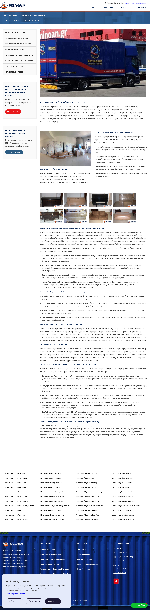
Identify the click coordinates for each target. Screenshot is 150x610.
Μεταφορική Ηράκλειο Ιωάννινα (87, 519)
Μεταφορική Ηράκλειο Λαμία (86, 487)
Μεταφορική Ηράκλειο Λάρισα (86, 478)
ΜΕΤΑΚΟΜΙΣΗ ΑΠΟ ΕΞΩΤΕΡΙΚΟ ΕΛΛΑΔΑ (19, 61)
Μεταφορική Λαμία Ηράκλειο (122, 487)
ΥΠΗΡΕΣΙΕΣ (126, 8)
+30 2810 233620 (119, 560)
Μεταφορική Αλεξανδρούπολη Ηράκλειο (126, 506)
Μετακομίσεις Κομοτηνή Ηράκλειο (52, 501)
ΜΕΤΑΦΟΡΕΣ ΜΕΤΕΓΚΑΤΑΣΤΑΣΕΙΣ (17, 38)
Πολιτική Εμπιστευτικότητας (15, 594)
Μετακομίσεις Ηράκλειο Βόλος (15, 483)
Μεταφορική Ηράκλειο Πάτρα (86, 510)
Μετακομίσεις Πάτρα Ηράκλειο (51, 510)
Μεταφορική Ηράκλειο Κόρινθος (87, 515)
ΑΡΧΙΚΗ (93, 8)
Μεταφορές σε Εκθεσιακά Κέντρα (52, 559)
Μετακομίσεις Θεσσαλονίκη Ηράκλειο (53, 492)
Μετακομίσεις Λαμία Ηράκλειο (51, 487)
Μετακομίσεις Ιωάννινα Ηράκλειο (52, 519)
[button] (125, 8)
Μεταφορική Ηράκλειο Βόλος (86, 483)
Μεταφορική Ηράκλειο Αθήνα (86, 473)
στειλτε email (14, 152)
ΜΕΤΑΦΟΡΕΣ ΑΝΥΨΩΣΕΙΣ (14, 72)
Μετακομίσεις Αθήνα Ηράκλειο (51, 473)
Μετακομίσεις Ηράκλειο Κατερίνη (16, 496)
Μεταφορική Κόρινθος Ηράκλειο (123, 515)
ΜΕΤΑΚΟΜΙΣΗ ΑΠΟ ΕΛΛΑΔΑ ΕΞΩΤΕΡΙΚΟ (19, 55)
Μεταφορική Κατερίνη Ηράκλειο (123, 496)
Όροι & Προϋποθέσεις (85, 559)
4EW (79, 604)
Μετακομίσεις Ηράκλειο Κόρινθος (16, 515)
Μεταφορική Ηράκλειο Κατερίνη (87, 496)
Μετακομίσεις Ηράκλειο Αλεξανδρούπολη (19, 506)
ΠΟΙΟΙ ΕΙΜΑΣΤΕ (109, 8)
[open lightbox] (51, 200)
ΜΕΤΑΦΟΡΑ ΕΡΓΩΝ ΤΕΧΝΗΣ (15, 49)
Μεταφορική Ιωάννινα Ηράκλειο (123, 519)
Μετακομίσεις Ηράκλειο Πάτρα (15, 510)
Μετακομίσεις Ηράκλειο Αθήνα (15, 473)
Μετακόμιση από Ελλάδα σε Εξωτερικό (54, 569)
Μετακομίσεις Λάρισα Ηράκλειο (51, 478)
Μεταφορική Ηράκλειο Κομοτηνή (87, 501)
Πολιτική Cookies (83, 569)
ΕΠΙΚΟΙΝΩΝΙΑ (142, 8)
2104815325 (141, 3)
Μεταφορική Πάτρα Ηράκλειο (122, 510)
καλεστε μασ (13, 112)
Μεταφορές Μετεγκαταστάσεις (51, 554)
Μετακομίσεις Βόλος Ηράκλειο (51, 483)
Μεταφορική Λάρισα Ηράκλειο (122, 478)
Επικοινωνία (81, 549)
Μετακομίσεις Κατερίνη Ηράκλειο (52, 496)
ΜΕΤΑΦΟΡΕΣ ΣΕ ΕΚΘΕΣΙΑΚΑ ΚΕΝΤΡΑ (18, 44)
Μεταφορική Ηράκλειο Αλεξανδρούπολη (90, 506)
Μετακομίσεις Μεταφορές (49, 549)
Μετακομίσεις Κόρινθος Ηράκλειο (52, 515)
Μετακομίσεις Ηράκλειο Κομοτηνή (17, 501)
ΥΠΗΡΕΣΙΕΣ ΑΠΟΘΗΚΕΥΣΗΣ (14, 66)
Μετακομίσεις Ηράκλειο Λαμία (15, 487)
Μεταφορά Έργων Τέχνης (49, 564)
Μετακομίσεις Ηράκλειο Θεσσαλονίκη (18, 492)
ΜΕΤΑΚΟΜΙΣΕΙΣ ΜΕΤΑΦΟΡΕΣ (15, 32)
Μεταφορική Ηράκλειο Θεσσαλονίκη (89, 492)
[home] (12, 6)
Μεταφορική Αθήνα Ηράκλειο (122, 473)
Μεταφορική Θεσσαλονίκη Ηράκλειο (124, 492)
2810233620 (129, 3)
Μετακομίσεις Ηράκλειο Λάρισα (16, 478)
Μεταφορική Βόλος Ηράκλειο (122, 483)
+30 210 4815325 (119, 573)
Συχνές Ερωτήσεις (84, 554)
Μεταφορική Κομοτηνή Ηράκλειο (123, 501)
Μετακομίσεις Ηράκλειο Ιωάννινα (16, 519)
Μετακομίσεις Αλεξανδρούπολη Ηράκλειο (55, 506)
